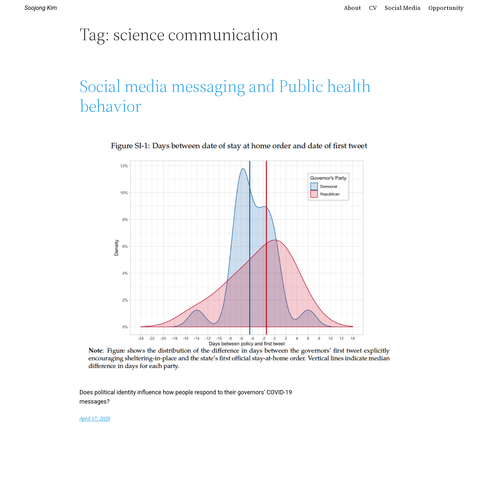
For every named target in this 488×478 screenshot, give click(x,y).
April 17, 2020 (95, 418)
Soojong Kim (40, 7)
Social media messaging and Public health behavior (225, 96)
